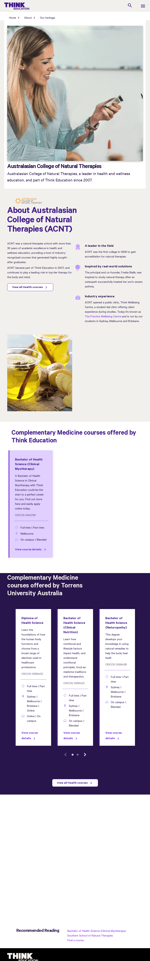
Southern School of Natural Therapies (90, 935)
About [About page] (28, 17)
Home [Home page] (12, 17)
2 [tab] (78, 755)
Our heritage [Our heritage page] (47, 17)
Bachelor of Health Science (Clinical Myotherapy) (96, 931)
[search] (130, 6)
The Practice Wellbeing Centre (103, 316)
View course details (28, 549)
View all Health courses (27, 287)
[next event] (85, 755)
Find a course (75, 940)
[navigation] (143, 6)
